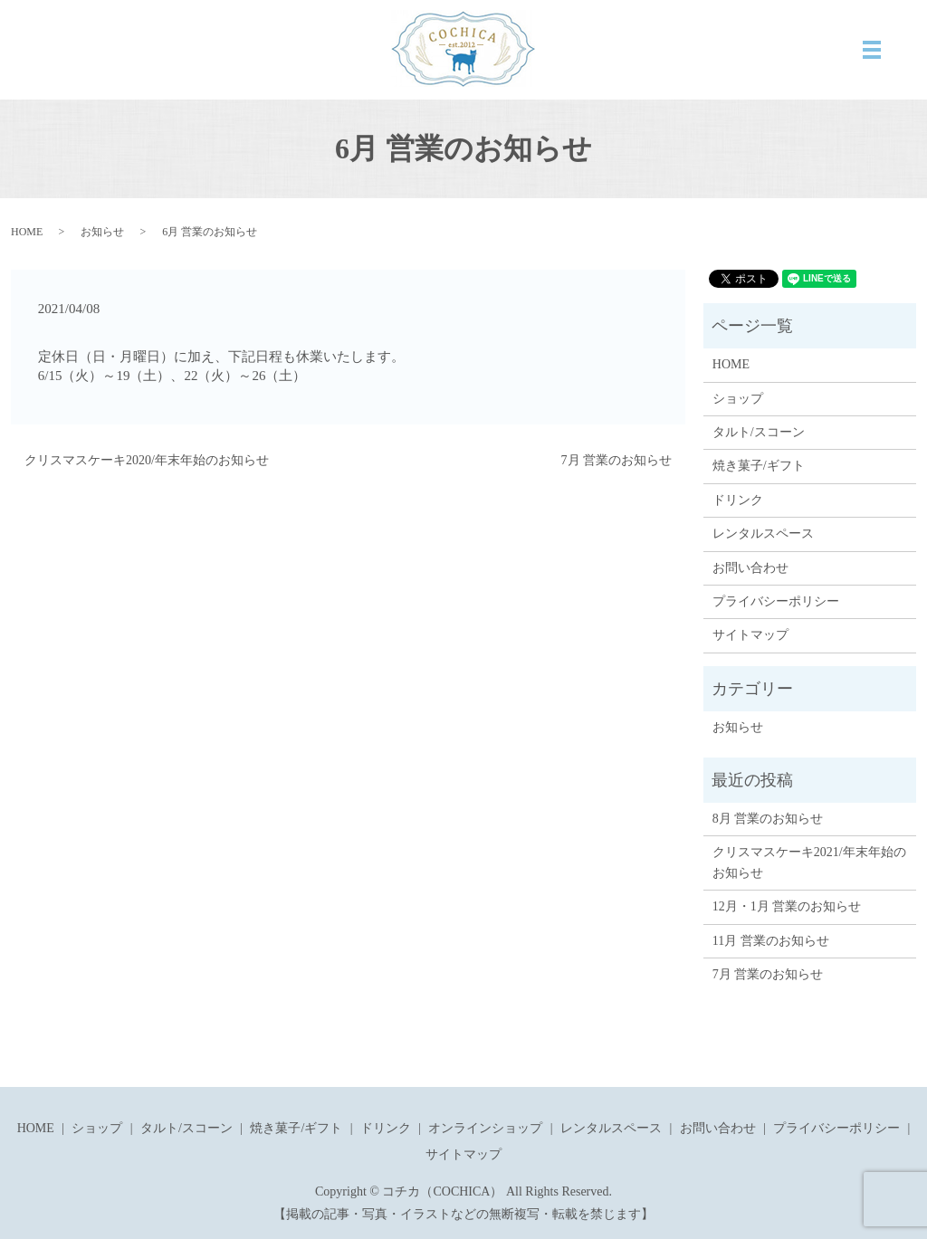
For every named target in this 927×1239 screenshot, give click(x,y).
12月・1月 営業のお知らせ (787, 906)
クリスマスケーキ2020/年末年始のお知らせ (146, 460)
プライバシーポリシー (775, 601)
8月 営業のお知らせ (768, 818)
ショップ (737, 398)
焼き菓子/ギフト (758, 465)
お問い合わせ (750, 568)
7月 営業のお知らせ (617, 460)
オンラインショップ (485, 1128)
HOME (27, 231)
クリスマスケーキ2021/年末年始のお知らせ (809, 862)
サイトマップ (750, 635)
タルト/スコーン (758, 432)
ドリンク (737, 500)
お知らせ (102, 231)
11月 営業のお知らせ (770, 941)
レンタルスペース (763, 533)
